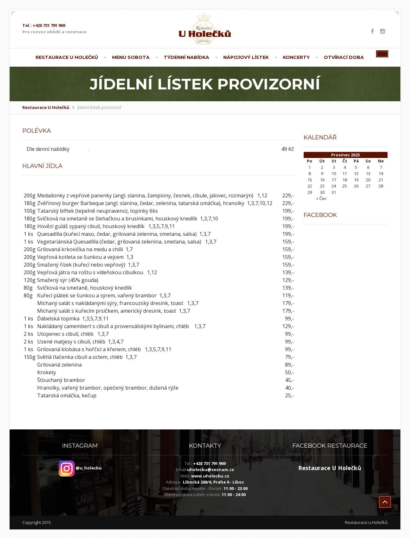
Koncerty (296, 57)
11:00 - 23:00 (236, 488)
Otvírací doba (344, 57)
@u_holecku (80, 468)
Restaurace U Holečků (67, 57)
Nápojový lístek (246, 57)
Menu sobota (131, 57)
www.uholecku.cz (210, 476)
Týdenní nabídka (186, 57)
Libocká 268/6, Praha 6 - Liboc (213, 482)
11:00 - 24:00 (234, 494)
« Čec (321, 198)
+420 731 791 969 (209, 463)
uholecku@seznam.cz (210, 469)
